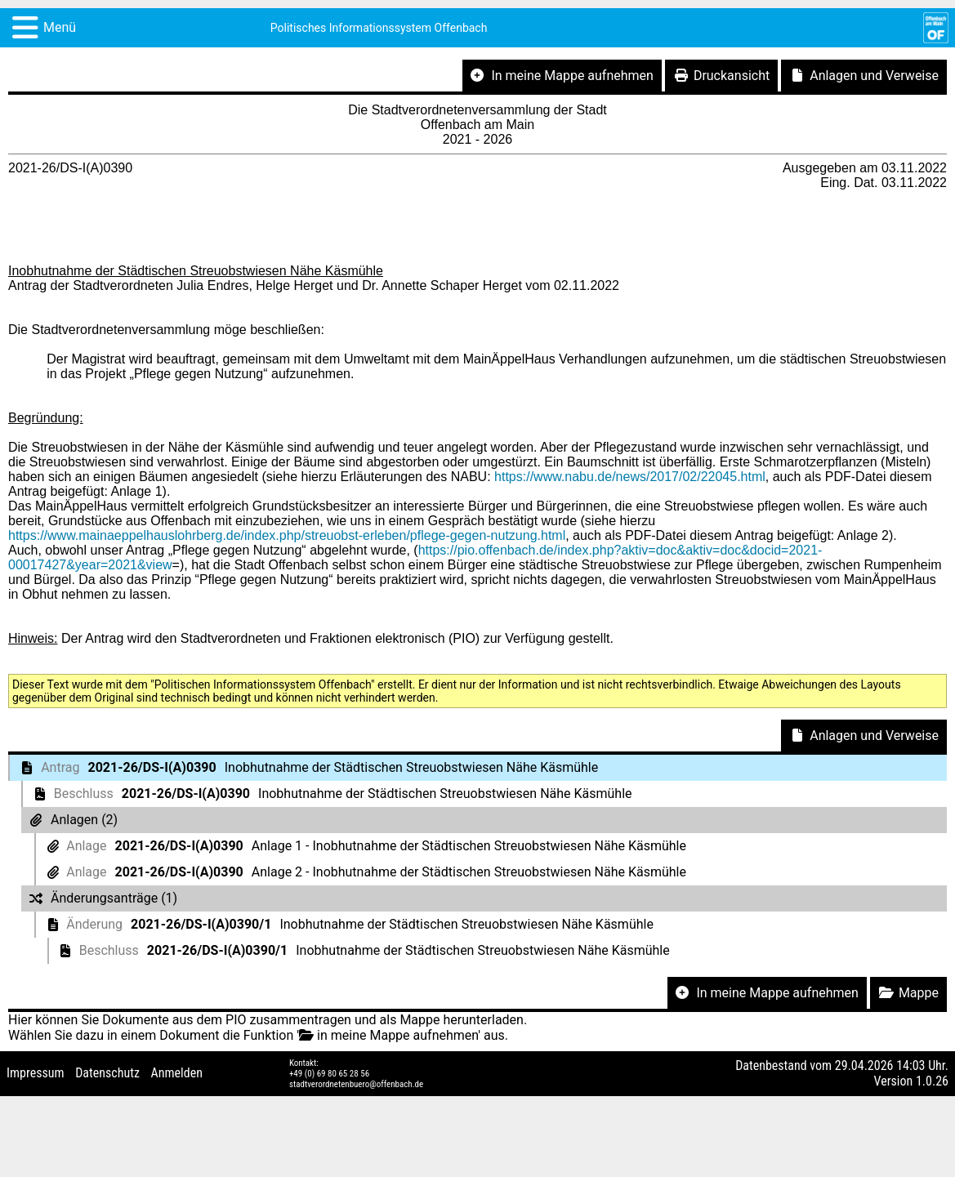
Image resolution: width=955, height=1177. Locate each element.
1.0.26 (932, 1081)
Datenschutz (107, 1073)
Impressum (36, 1073)
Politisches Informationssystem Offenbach (379, 27)
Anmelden (177, 1073)
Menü (59, 27)
